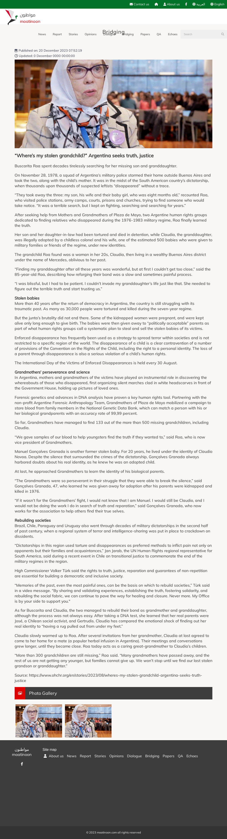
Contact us (139, 4)
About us (171, 4)
